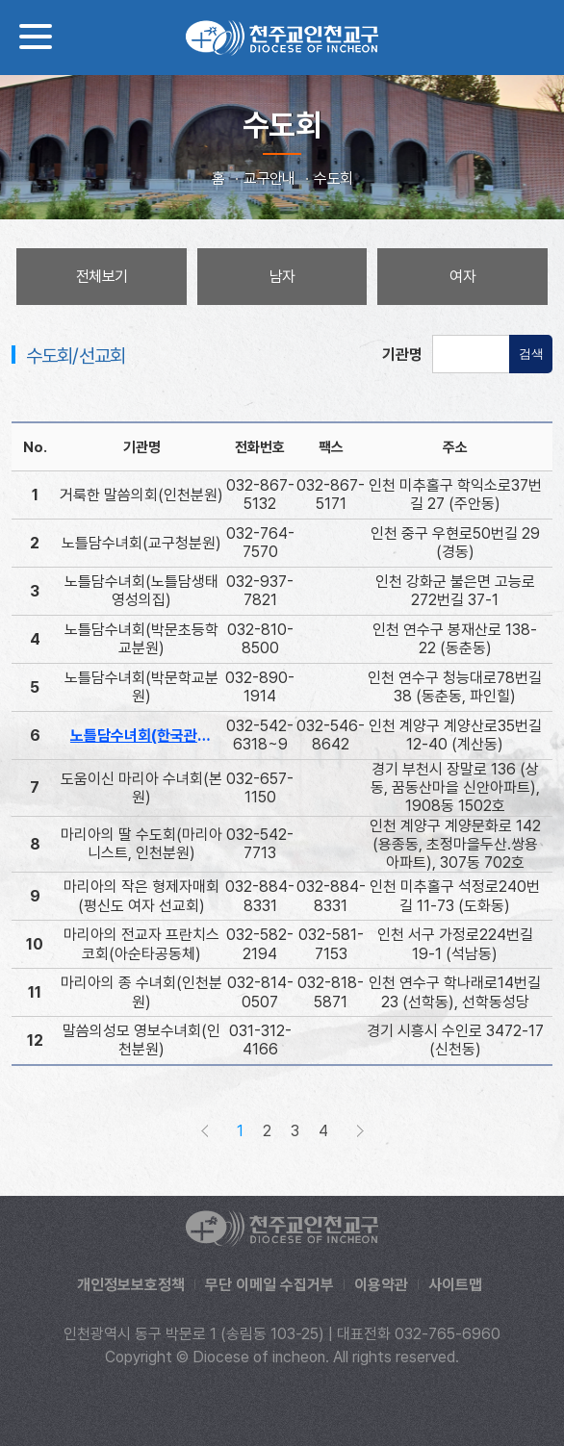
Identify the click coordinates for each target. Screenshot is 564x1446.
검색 (531, 353)
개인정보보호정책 (131, 1285)
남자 (282, 276)
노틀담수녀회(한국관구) (144, 735)
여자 (462, 276)
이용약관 (381, 1285)
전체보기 (101, 276)
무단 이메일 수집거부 (269, 1285)
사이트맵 (455, 1285)
